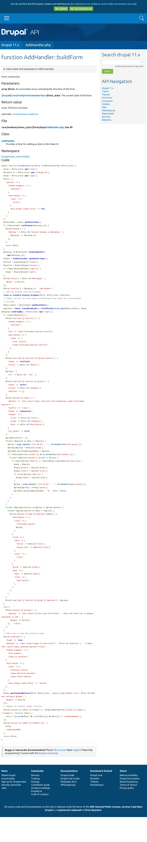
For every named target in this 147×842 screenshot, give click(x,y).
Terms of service (128, 809)
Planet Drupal (8, 800)
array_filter (51, 733)
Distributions (97, 809)
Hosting (35, 806)
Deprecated (108, 113)
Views (17, 315)
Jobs (3, 813)
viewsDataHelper (30, 315)
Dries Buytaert (93, 835)
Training (35, 803)
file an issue (60, 775)
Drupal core (96, 800)
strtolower (56, 456)
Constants (107, 101)
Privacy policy (127, 813)
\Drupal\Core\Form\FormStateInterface (23, 95)
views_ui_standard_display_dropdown (21, 301)
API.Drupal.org (68, 809)
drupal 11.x (10, 45)
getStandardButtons (20, 716)
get (26, 169)
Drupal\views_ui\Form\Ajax (15, 156)
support (77, 775)
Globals (106, 104)
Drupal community (48, 778)
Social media (8, 803)
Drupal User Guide (70, 803)
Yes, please (61, 8)
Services (106, 116)
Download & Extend (101, 796)
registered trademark (69, 835)
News (4, 796)
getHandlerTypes (37, 263)
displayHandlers (37, 256)
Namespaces (108, 110)
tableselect (25, 422)
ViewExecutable (20, 263)
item (20, 661)
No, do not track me (81, 8)
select (23, 394)
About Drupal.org (129, 806)
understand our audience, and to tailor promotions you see (105, 4)
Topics (105, 91)
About (123, 796)
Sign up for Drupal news (13, 806)
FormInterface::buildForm (25, 114)
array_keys (59, 315)
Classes (106, 94)
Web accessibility (129, 800)
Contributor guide (40, 809)
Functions (107, 97)
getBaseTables (39, 311)
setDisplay (27, 228)
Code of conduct (40, 819)
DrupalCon (36, 816)
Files (104, 107)
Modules (94, 803)
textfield (24, 370)
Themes (94, 806)
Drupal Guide (67, 800)
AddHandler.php (38, 45)
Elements (106, 120)
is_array (47, 467)
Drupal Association (130, 803)
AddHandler (8, 141)
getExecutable (32, 225)
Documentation (69, 796)
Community (37, 796)
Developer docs (69, 806)
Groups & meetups (40, 813)
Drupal (49, 835)
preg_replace (23, 456)
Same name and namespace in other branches (30, 69)
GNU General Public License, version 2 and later (116, 831)
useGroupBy (17, 318)
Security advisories (11, 809)
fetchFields (47, 315)
